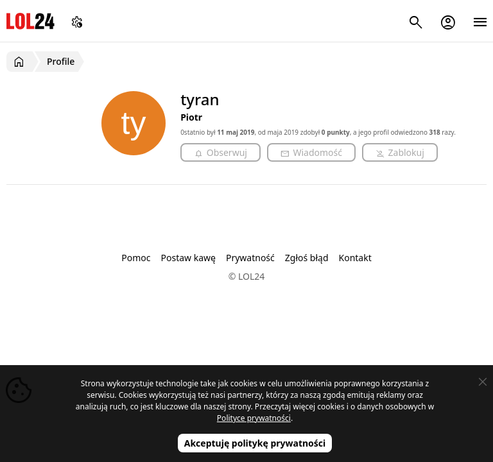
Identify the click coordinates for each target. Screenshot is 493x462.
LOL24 (30, 21)
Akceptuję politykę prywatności (255, 443)
